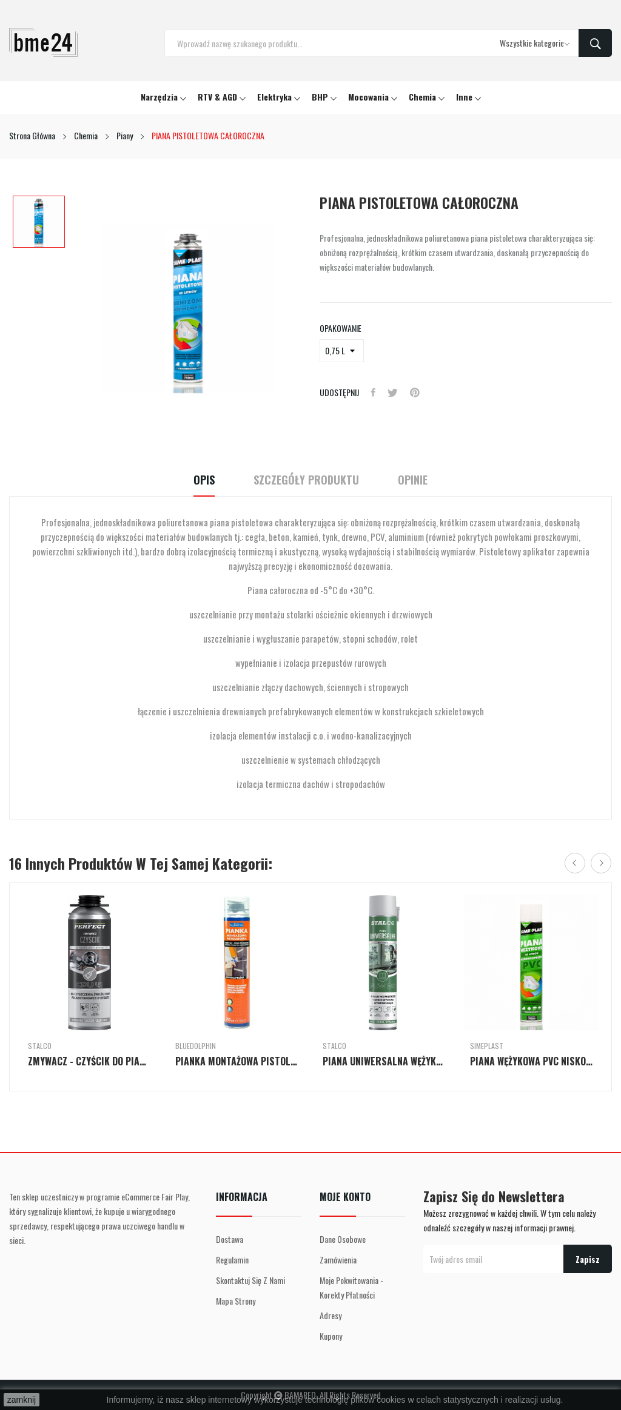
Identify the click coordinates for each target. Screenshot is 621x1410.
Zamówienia (338, 1259)
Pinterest (415, 392)
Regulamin (232, 1259)
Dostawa (229, 1239)
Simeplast (486, 1046)
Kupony (331, 1335)
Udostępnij (373, 392)
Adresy (330, 1315)
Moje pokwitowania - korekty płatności (351, 1287)
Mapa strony (235, 1300)
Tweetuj (392, 392)
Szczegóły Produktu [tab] (306, 480)
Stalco (40, 1046)
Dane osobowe (343, 1239)
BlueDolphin (195, 1046)
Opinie (413, 480)
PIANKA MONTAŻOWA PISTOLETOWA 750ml (236, 1061)
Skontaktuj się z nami (250, 1280)
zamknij (21, 1400)
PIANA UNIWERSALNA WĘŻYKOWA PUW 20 (384, 1061)
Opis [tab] (204, 480)
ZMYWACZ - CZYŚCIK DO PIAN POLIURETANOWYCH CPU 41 (89, 1061)
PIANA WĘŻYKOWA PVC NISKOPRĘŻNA (531, 1061)
